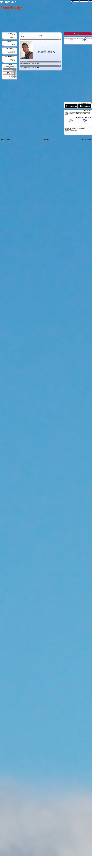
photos (13, 44)
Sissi (71, 119)
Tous (66, 37)
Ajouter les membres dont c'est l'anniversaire (74, 128)
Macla (71, 39)
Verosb (71, 121)
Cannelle (71, 42)
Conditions (46, 139)
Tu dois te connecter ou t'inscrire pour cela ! (29, 63)
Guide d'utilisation (5, 139)
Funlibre (85, 120)
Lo (71, 40)
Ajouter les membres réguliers (71, 131)
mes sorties (12, 37)
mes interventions (11, 52)
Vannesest (84, 123)
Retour (22, 36)
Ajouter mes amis (68, 129)
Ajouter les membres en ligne (70, 130)
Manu (85, 42)
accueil (13, 58)
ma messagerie (11, 51)
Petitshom (84, 40)
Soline (71, 120)
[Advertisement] (58, 17)
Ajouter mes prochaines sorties (71, 132)
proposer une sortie (10, 36)
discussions (12, 59)
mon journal (12, 49)
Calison (85, 119)
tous (14, 42)
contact (13, 60)
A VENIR (13, 34)
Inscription (78, 34)
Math (85, 121)
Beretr (84, 39)
